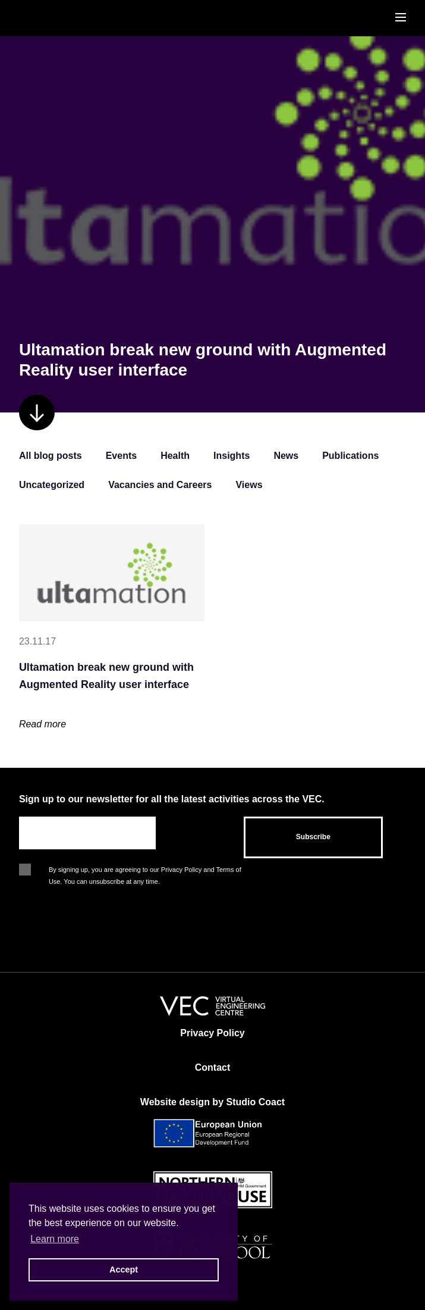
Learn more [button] (54, 1239)
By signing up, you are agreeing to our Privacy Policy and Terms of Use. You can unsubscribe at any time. (145, 871)
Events (121, 456)
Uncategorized (51, 485)
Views (248, 485)
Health (175, 456)
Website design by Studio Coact (212, 1102)
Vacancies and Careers (160, 485)
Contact (213, 1067)
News (285, 456)
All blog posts (50, 456)
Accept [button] (123, 1269)
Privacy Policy (212, 1033)
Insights (231, 456)
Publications (350, 456)
